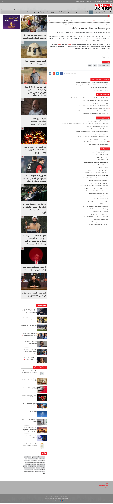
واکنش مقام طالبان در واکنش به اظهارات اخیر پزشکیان (96, 126)
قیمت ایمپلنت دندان (31, 463)
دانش (64, 12)
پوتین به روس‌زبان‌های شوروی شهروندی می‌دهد (97, 193)
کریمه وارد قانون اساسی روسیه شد (100, 157)
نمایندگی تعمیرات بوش (33, 459)
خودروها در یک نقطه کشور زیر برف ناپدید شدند (97, 144)
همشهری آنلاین (102, 6)
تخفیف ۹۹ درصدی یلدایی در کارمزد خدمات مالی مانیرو (30, 396)
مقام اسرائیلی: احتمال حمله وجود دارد (99, 134)
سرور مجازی (27, 465)
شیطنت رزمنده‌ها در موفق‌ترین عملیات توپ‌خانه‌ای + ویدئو (38, 121)
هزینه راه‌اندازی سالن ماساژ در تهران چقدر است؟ (30, 380)
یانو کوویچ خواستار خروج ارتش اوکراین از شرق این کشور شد (94, 191)
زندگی (69, 12)
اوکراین (95, 39)
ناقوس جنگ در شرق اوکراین (101, 160)
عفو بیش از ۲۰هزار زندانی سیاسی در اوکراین (98, 183)
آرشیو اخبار (102, 12)
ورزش (52, 12)
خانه (109, 12)
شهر (77, 12)
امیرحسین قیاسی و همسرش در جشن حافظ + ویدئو (34, 294)
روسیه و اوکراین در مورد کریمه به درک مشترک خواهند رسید (94, 172)
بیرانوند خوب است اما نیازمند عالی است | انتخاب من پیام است (94, 100)
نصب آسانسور (27, 461)
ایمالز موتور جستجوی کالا (29, 468)
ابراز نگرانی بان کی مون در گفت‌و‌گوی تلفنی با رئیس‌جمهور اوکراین (93, 162)
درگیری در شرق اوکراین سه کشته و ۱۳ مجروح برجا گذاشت (95, 170)
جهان (91, 12)
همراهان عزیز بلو (33, 412)
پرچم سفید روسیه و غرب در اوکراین (100, 219)
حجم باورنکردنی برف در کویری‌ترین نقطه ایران (98, 139)
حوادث (23, 12)
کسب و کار (29, 12)
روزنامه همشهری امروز (107, 1)
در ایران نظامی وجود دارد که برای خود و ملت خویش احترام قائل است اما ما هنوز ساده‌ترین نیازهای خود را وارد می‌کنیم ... (81, 124)
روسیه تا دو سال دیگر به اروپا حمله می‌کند (98, 87)
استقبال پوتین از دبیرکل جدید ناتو (100, 198)
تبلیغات (106, 488)
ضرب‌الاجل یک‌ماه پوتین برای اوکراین (100, 211)
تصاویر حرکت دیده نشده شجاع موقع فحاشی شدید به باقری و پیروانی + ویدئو (34, 178)
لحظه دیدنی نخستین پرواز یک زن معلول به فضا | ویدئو (34, 63)
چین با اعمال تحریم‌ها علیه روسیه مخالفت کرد (97, 209)
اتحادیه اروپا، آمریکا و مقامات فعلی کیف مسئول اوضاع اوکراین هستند (92, 185)
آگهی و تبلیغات (89, 1)
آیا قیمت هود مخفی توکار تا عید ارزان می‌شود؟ (29, 421)
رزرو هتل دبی (34, 461)
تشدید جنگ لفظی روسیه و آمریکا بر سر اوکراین (97, 224)
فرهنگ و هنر (59, 12)
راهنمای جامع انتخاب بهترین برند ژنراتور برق (29, 437)
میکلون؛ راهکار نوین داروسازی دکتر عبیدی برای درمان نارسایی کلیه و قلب (30, 372)
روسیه (59, 44)
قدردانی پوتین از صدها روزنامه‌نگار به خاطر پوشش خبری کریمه (94, 206)
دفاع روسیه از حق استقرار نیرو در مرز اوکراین (90, 28)
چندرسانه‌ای (41, 12)
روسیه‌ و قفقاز (95, 21)
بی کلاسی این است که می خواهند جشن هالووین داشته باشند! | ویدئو (34, 149)
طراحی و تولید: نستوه (57, 501)
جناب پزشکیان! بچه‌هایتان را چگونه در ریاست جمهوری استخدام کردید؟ (92, 106)
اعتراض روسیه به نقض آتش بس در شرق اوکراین (97, 201)
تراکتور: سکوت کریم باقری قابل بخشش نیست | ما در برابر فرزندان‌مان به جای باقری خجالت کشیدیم (86, 98)
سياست (96, 12)
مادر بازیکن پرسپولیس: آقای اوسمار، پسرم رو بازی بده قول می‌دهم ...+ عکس (90, 111)
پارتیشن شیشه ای (32, 467)
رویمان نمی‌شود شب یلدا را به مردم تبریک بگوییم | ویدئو (34, 37)
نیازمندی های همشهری (97, 1)
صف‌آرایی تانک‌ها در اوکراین (102, 167)
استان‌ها (47, 12)
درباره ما (106, 484)
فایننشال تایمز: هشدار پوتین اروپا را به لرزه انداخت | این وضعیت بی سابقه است (90, 82)
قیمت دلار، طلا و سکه (103, 486)
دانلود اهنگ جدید (41, 463)
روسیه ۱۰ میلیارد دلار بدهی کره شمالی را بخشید (97, 180)
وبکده (38, 465)
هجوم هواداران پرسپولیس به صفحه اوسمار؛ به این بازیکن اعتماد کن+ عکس (91, 136)
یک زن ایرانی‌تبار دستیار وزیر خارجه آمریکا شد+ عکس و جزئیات (94, 113)
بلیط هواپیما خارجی (40, 467)
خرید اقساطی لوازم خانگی (39, 470)
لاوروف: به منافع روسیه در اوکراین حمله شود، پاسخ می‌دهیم (94, 188)
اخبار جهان (101, 21)
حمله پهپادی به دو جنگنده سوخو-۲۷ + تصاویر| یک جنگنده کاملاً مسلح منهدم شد (90, 85)
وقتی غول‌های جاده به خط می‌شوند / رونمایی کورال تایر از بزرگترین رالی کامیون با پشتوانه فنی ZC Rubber (30, 430)
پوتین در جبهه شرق (103, 204)
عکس (35, 12)
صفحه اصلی (107, 21)
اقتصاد (86, 12)
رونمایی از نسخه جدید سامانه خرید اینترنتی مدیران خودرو (30, 388)
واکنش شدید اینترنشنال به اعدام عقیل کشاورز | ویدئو (96, 108)
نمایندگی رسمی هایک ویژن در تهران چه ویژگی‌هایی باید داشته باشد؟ (30, 405)
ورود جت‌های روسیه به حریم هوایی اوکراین (98, 222)
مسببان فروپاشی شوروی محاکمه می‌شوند (98, 152)
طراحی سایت (30, 470)
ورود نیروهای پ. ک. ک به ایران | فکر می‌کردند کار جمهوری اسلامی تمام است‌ (91, 129)
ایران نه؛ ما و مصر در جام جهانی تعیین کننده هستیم (96, 103)
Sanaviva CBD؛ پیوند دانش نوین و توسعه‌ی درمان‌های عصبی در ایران (29, 446)
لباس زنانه (33, 465)
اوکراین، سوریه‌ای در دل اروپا (101, 154)
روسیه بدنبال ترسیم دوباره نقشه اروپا (99, 165)
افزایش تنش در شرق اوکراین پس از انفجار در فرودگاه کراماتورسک (93, 217)
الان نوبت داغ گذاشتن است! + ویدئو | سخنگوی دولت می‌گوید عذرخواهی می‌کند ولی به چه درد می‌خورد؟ (34, 240)
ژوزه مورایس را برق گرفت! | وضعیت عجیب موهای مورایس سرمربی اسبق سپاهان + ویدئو (35, 91)
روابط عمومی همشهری (80, 1)
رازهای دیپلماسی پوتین (103, 196)
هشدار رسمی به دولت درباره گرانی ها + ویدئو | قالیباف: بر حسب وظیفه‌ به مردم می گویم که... (34, 208)
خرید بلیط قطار (38, 472)
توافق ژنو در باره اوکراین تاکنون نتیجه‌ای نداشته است (96, 175)
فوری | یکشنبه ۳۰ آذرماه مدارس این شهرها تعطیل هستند (95, 121)
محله (73, 12)
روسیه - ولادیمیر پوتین (104, 65)
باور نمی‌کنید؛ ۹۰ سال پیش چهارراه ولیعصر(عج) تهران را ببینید (94, 142)
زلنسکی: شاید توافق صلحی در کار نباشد (99, 90)
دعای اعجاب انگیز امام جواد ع (38, 458)
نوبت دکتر (38, 468)
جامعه (81, 12)
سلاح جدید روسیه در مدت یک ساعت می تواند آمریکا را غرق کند (94, 178)
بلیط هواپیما (31, 472)
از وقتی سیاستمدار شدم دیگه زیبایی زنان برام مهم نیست (34, 268)
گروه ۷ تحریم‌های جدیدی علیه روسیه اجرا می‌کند (97, 214)
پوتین (70, 44)
